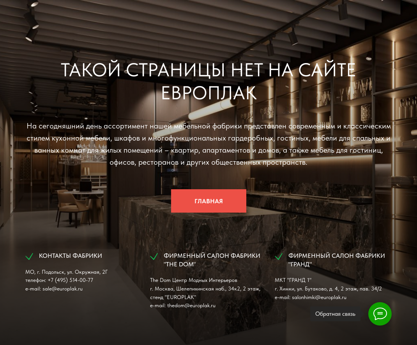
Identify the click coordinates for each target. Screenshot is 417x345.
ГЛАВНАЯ (208, 201)
